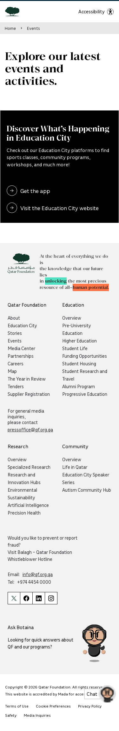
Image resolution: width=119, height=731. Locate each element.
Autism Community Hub (86, 490)
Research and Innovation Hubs (24, 478)
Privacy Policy (90, 706)
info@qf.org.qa (38, 574)
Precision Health (24, 512)
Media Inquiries (37, 715)
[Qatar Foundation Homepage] (14, 11)
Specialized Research (29, 467)
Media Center (21, 348)
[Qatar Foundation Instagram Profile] (51, 598)
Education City (22, 325)
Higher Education (79, 340)
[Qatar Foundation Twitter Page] (14, 598)
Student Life (75, 348)
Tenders (16, 386)
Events (33, 28)
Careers (15, 363)
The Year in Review (27, 379)
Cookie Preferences (53, 706)
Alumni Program (78, 386)
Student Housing (79, 363)
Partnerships (21, 356)
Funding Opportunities (84, 356)
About (14, 318)
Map (12, 371)
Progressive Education (84, 394)
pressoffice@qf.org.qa (30, 429)
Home (10, 28)
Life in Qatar (74, 467)
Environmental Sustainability (22, 493)
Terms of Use (17, 706)
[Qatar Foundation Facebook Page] (26, 598)
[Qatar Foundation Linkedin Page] (38, 598)
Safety (11, 715)
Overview (71, 318)
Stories (15, 333)
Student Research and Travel (84, 375)
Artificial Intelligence (28, 505)
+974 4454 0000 (34, 582)
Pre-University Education (76, 329)
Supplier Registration (29, 394)
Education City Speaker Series (85, 478)
